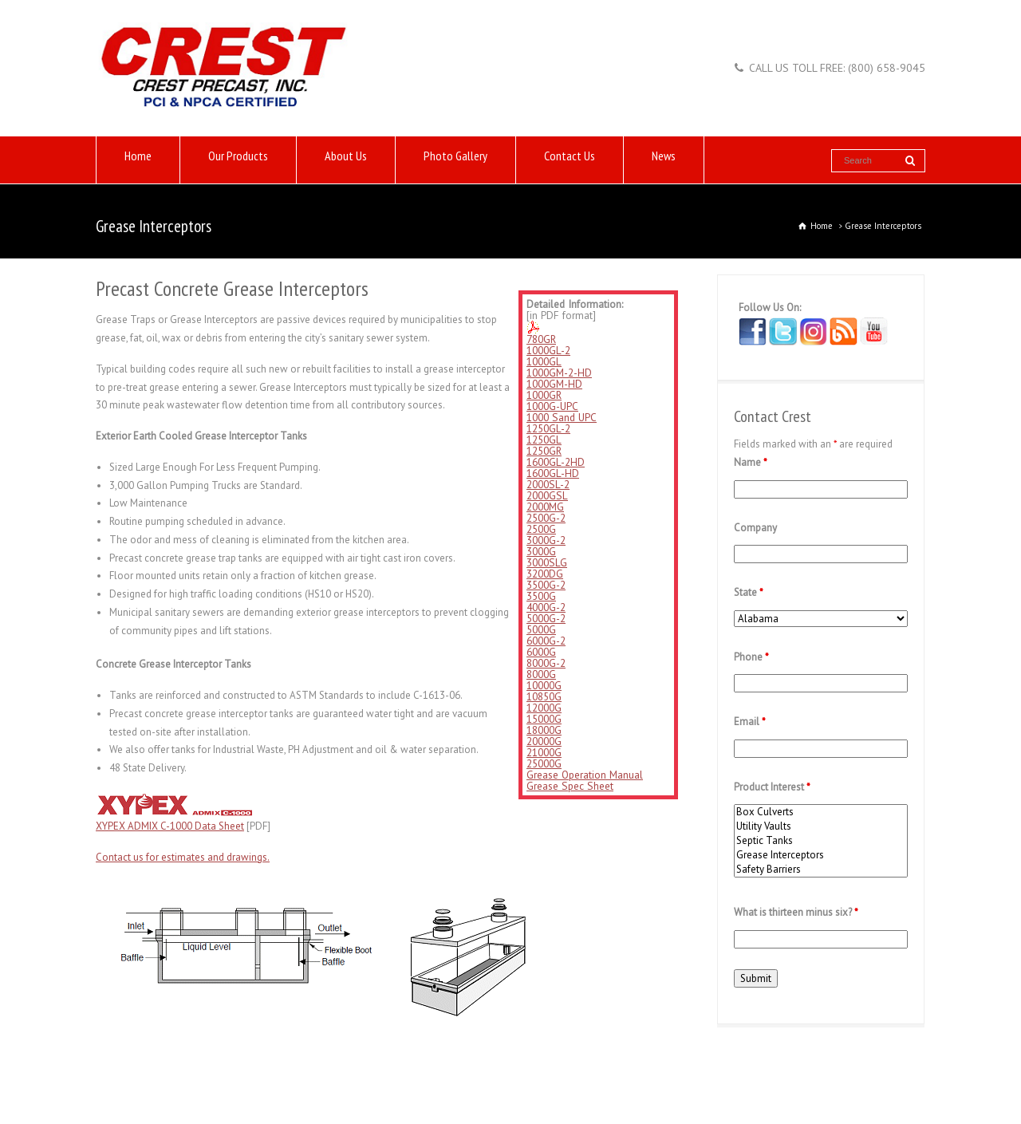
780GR (541, 339)
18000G (544, 730)
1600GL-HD (552, 473)
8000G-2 (546, 663)
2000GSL (547, 495)
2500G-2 (546, 518)
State (748, 592)
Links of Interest (272, 1073)
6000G (541, 652)
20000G (544, 741)
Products (154, 1073)
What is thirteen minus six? (796, 912)
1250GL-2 (548, 428)
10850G (544, 696)
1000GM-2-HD (559, 372)
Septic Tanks (821, 841)
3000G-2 (546, 540)
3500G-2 (546, 585)
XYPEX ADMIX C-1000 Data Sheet (170, 826)
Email (750, 721)
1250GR (544, 451)
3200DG (544, 573)
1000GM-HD (554, 384)
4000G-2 (546, 607)
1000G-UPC (552, 406)
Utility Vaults (821, 826)
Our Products (238, 160)
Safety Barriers (821, 869)
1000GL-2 (548, 350)
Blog (617, 1073)
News (664, 160)
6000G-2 (546, 640)
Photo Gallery (455, 160)
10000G (544, 685)
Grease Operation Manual (584, 774)
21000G (544, 752)
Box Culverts (821, 812)
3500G (541, 596)
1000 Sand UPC (561, 417)
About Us (346, 160)
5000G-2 (546, 618)
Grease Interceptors (821, 855)
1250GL (544, 439)
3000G (541, 551)
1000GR (544, 395)
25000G (544, 763)
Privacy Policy (564, 1073)
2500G (541, 529)
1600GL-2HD (555, 462)
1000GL (544, 361)
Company (755, 527)
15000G (544, 719)
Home (138, 160)
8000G (541, 674)
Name (750, 462)
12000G (544, 707)
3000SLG (546, 562)
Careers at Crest (487, 1073)
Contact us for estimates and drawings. (183, 857)
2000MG (545, 506)
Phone (751, 657)
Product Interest (772, 787)
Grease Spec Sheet (569, 786)
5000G (541, 629)
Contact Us (569, 160)
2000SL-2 (548, 484)
